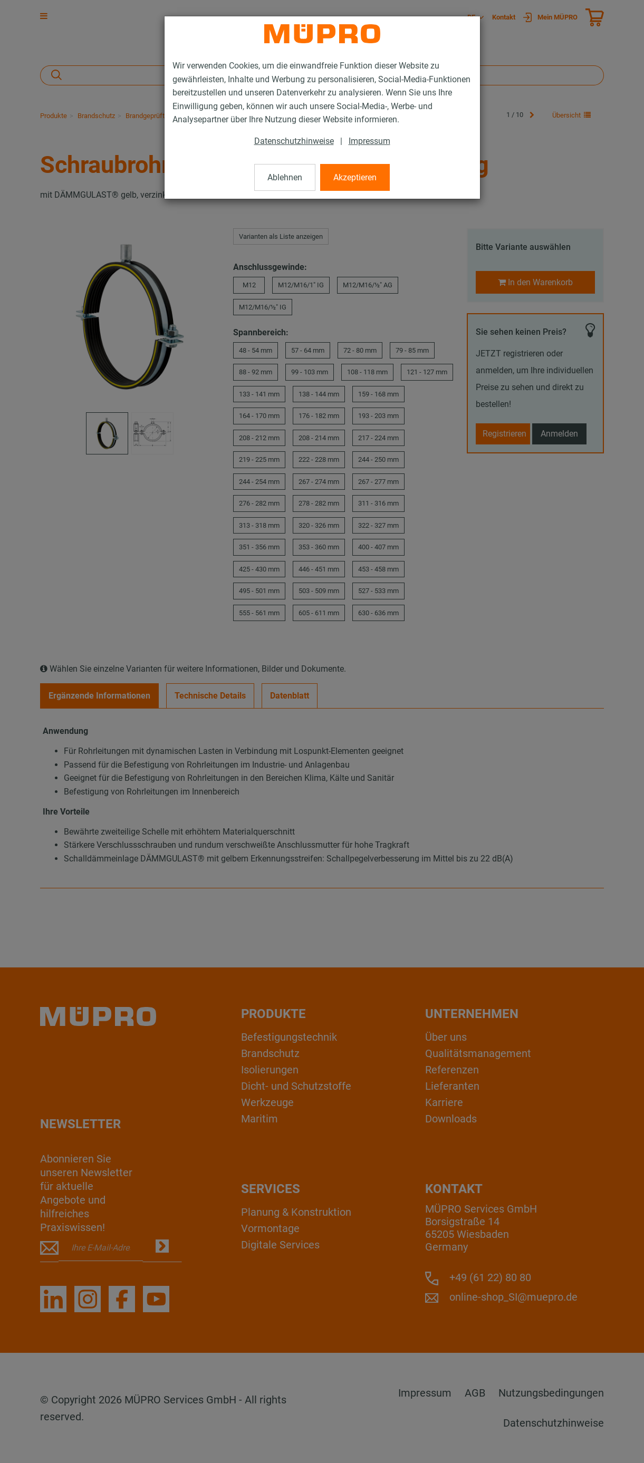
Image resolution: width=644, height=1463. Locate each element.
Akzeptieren (355, 177)
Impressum (369, 141)
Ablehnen (284, 177)
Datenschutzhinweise (294, 141)
